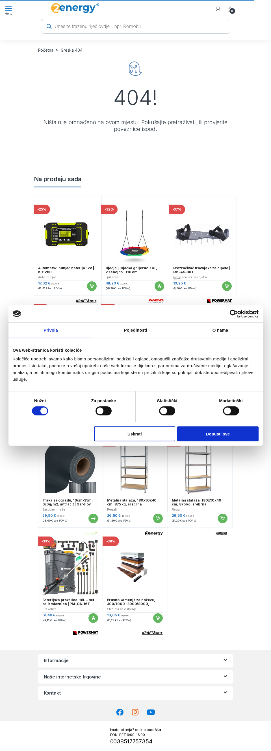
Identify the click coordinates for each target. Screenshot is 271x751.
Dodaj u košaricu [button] (91, 286)
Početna (45, 50)
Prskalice (49, 609)
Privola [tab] (51, 329)
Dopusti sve (218, 433)
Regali (112, 509)
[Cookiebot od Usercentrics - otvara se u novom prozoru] (234, 313)
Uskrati (134, 433)
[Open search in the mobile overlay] (135, 26)
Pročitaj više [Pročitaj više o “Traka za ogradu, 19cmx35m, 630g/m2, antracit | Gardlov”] (93, 518)
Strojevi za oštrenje (122, 609)
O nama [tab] (220, 329)
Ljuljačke (112, 277)
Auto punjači (47, 277)
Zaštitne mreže (53, 509)
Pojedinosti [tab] (135, 329)
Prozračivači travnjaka (190, 277)
